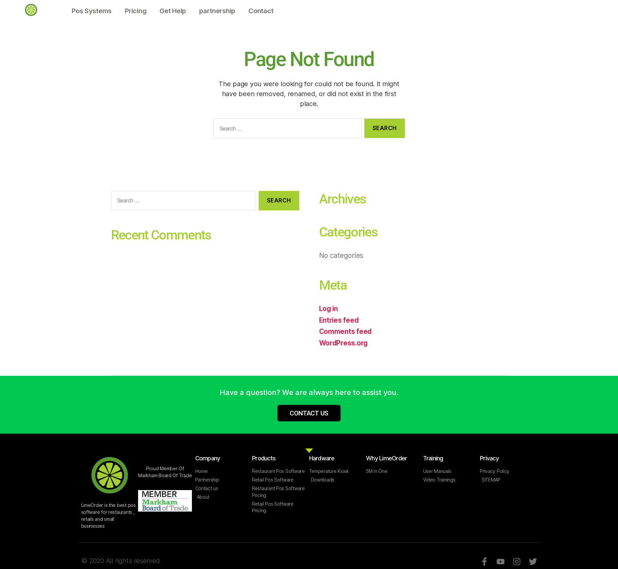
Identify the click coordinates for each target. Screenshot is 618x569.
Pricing (135, 11)
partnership (217, 11)
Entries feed (339, 320)
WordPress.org (344, 343)
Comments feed (346, 331)
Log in (329, 308)
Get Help (173, 11)
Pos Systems (92, 11)
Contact (260, 11)
